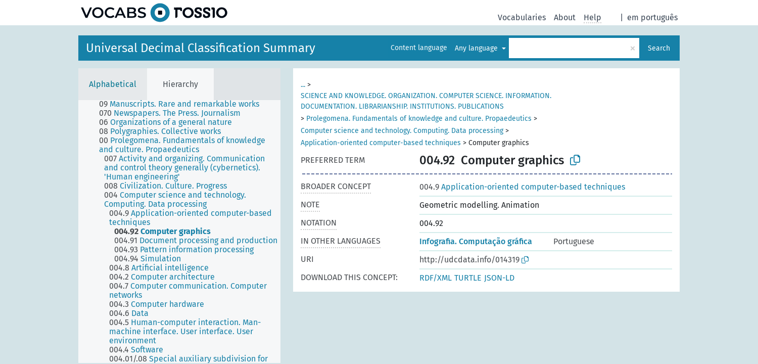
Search (659, 48)
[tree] (179, 231)
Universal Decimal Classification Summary (200, 48)
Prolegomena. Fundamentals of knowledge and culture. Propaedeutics (419, 118)
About (565, 17)
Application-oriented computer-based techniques (381, 143)
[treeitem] (183, 104)
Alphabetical (112, 84)
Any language (477, 48)
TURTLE (468, 278)
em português (652, 17)
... (303, 84)
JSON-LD (499, 278)
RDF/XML (435, 278)
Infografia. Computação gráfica (475, 241)
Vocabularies (522, 17)
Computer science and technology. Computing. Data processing (402, 130)
